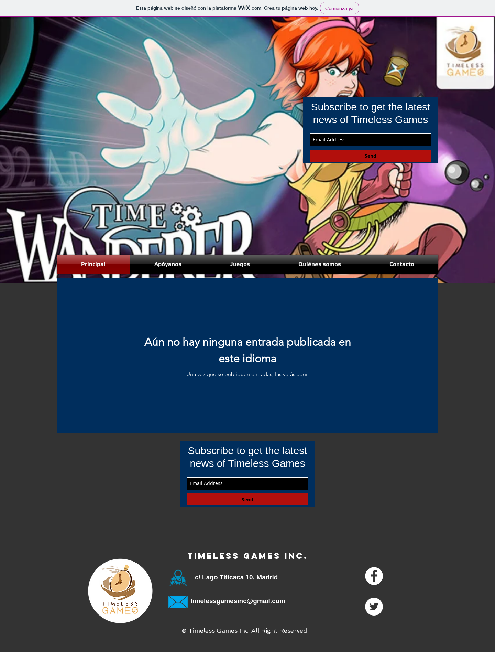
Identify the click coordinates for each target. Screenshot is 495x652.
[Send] (370, 156)
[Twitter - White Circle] (374, 607)
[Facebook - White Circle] (374, 576)
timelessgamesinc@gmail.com (237, 601)
